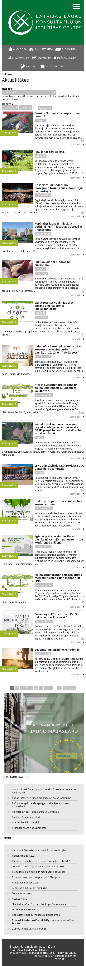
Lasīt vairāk (75, 144)
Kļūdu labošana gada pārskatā (29, 828)
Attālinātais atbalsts (23, 949)
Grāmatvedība (20, 57)
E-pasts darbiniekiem (24, 946)
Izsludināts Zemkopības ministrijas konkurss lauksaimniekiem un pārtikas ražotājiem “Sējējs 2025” (58, 349)
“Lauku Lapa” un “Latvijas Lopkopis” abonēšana (39, 904)
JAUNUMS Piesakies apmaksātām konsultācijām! (39, 850)
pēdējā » (69, 688)
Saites (43, 949)
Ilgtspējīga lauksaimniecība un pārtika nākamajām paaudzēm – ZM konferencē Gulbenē (59, 539)
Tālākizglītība (55, 66)
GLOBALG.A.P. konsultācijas (27, 909)
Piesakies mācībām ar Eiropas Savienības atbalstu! (41, 861)
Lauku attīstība (43, 49)
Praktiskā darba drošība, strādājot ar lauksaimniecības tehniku (43, 922)
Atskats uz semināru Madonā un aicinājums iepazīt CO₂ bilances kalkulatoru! (56, 388)
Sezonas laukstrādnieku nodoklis (57, 649)
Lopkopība (44, 57)
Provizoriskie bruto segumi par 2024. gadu (36, 877)
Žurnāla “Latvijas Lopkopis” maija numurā (57, 114)
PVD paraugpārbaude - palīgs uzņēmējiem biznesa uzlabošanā (40, 805)
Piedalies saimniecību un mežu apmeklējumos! (38, 871)
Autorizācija (47, 946)
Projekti (31, 66)
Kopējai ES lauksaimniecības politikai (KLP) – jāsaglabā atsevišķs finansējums (58, 226)
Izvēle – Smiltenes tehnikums (28, 817)
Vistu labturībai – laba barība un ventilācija (36, 811)
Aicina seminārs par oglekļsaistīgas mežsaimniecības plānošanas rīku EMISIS (58, 578)
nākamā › (59, 688)
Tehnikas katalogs (22, 893)
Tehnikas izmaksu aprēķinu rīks (29, 888)
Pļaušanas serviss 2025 (50, 152)
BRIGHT (71, 959)
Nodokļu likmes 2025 (24, 855)
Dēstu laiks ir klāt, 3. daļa (26, 822)
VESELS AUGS (19, 898)
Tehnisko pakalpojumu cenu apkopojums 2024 (38, 866)
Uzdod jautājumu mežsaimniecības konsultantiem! (58, 502)
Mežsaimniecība (66, 57)
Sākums (7, 74)
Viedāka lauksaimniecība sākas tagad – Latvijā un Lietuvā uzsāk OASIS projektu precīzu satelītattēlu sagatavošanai (59, 428)
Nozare (7, 88)
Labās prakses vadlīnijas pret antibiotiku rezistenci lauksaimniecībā (54, 306)
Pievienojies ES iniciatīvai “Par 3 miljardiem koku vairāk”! (56, 615)
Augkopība (20, 49)
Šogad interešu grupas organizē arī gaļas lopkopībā (41, 798)
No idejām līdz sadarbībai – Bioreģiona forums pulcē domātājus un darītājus (59, 188)
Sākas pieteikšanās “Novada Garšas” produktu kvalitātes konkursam (44, 791)
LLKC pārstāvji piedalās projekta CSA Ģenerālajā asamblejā (59, 467)
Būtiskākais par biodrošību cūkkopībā (53, 263)
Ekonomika (68, 49)
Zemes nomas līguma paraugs (29, 928)
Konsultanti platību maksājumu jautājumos (36, 914)
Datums (7, 103)
